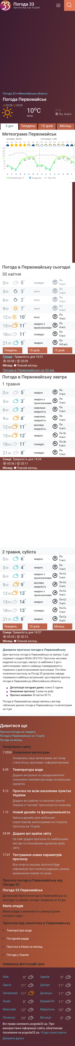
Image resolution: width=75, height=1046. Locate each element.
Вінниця (45, 1017)
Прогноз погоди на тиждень (18, 731)
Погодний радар (18, 938)
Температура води (28, 769)
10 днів (34, 350)
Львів (6, 1001)
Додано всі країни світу (32, 833)
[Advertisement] (37, 50)
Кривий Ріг (47, 1001)
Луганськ (9, 1017)
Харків (44, 976)
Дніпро (45, 985)
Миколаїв (9, 1009)
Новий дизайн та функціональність (41, 812)
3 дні (9, 126)
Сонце (7, 356)
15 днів (47, 126)
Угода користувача (53, 1032)
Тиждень (28, 126)
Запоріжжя (10, 993)
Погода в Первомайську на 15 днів (22, 735)
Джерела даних (13, 1038)
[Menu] (59, 6)
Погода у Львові (18, 955)
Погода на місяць (11, 740)
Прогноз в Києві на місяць (25, 946)
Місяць (65, 126)
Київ (6, 976)
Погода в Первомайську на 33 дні (29, 370)
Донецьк (46, 993)
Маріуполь (47, 1009)
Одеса (7, 985)
